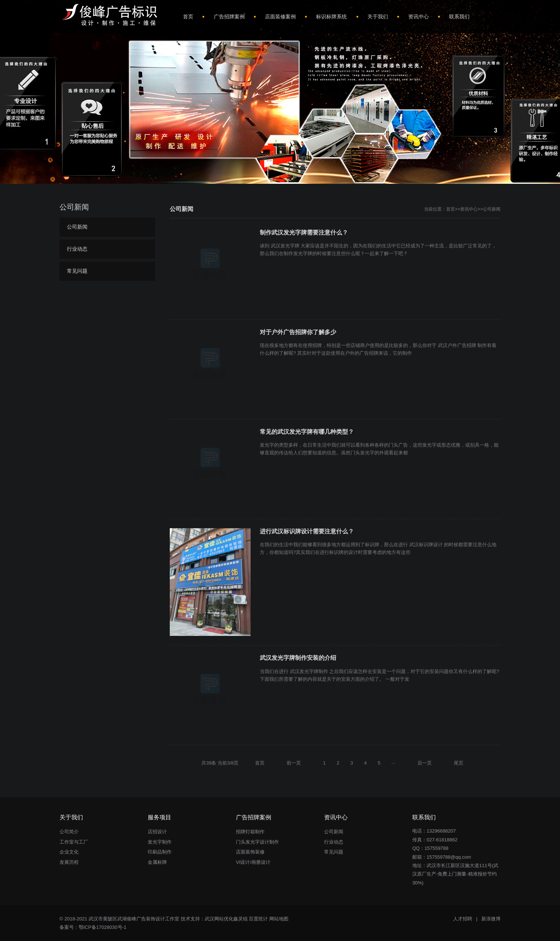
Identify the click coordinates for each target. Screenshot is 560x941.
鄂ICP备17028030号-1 (102, 927)
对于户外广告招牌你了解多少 (298, 332)
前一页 (294, 763)
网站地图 (278, 919)
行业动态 (77, 249)
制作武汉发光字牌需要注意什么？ (304, 232)
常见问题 (77, 271)
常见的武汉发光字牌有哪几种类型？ (307, 432)
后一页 (424, 763)
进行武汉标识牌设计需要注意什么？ (307, 531)
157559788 (436, 848)
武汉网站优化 (219, 919)
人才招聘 (462, 919)
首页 (450, 209)
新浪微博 (490, 919)
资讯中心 (469, 209)
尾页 (458, 763)
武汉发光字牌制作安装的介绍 (298, 658)
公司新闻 (491, 209)
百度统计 (258, 919)
